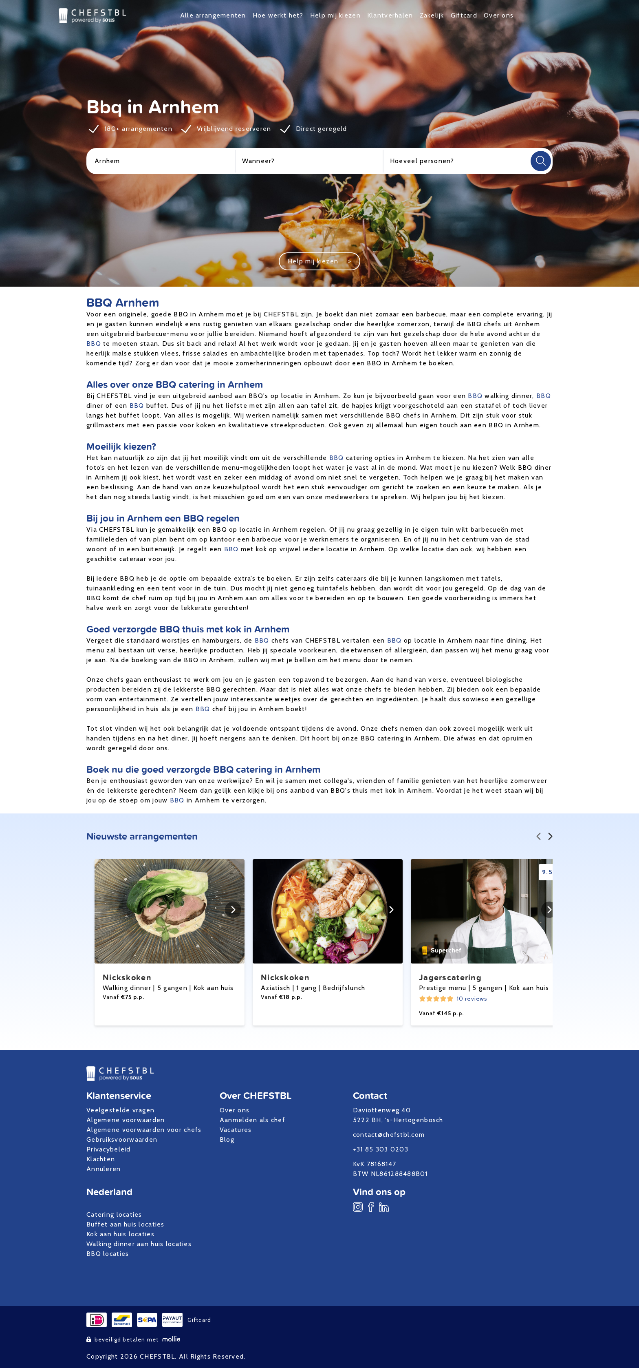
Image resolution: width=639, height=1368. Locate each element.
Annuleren (103, 1169)
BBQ (93, 343)
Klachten (100, 1159)
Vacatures (236, 1130)
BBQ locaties (107, 1253)
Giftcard (464, 15)
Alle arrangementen (213, 15)
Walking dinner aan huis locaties (139, 1244)
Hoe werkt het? (278, 15)
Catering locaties (114, 1214)
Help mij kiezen (335, 15)
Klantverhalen (390, 15)
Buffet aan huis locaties (125, 1224)
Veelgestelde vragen (120, 1110)
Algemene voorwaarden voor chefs (144, 1130)
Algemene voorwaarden (125, 1120)
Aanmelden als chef (252, 1120)
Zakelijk (432, 15)
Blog (227, 1139)
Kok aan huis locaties (120, 1234)
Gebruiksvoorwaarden (121, 1139)
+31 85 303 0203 (380, 1149)
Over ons (498, 15)
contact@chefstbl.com (389, 1134)
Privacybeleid (108, 1149)
